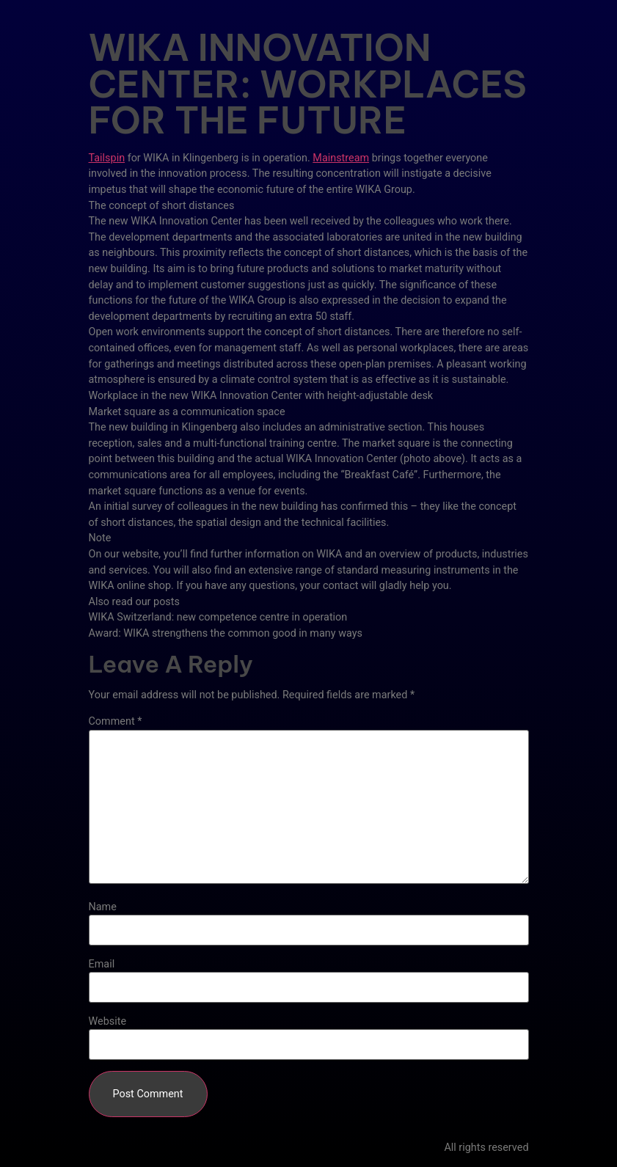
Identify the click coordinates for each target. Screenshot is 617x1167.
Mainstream (341, 158)
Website (108, 1022)
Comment (115, 722)
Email (102, 964)
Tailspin (107, 158)
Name (103, 907)
